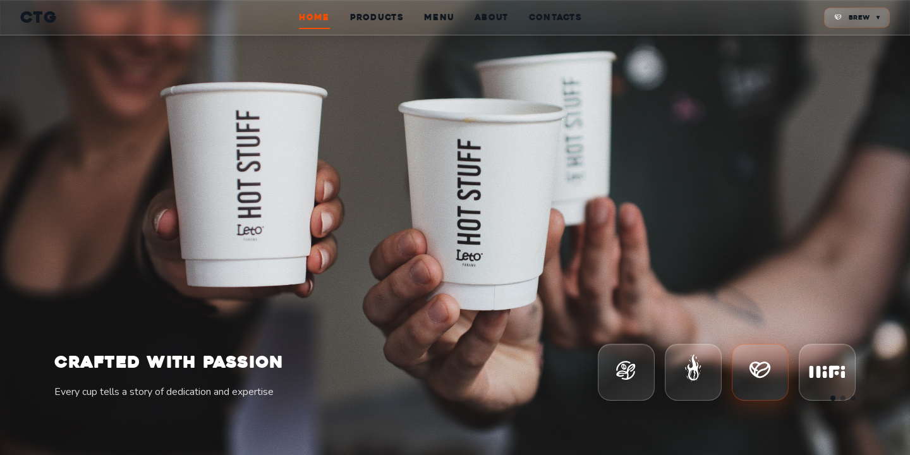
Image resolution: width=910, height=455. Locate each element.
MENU (439, 17)
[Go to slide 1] (832, 398)
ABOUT (492, 17)
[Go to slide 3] (853, 398)
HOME (314, 17)
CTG (39, 17)
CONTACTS (555, 17)
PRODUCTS (377, 17)
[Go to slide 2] (843, 398)
